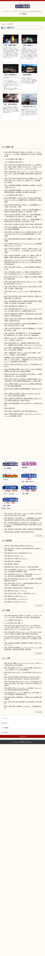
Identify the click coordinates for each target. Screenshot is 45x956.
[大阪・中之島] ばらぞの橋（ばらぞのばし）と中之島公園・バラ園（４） (23, 365)
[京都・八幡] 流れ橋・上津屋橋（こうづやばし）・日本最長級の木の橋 (23, 707)
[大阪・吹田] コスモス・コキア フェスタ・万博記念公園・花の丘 (22, 292)
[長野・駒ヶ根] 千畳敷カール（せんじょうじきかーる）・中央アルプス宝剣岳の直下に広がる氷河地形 (23, 664)
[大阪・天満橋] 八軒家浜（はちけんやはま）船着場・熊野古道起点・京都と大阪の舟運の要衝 (23, 385)
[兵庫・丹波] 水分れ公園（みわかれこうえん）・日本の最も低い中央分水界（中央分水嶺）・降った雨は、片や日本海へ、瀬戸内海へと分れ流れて (23, 683)
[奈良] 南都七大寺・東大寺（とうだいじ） (15, 590)
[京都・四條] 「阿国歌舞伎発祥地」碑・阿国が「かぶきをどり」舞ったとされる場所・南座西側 (23, 349)
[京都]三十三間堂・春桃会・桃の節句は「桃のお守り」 (19, 545)
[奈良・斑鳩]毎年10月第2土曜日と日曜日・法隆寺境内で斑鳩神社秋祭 (23, 529)
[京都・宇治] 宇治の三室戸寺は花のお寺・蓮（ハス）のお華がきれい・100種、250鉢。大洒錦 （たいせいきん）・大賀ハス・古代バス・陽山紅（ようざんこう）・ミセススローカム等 (23, 166)
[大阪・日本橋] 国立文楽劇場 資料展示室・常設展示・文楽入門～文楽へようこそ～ (23, 186)
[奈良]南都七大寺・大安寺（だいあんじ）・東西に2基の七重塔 (21, 566)
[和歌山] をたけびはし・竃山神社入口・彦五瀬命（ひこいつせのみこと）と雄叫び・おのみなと (23, 339)
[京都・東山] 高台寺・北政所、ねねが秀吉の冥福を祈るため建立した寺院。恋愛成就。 (23, 549)
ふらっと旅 (6, 658)
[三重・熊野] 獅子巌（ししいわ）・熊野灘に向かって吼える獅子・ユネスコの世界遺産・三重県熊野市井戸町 (23, 693)
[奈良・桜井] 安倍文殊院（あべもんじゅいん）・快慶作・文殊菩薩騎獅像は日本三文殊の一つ (23, 579)
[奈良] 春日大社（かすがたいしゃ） (13, 555)
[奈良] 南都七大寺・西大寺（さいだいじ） (15, 601)
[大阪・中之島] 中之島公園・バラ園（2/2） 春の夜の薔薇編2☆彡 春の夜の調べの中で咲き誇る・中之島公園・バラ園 (23, 215)
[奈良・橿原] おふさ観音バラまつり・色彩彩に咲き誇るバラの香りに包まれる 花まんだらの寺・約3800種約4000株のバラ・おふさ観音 (23, 234)
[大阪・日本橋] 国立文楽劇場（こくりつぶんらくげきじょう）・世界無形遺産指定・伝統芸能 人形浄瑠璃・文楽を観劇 (23, 191)
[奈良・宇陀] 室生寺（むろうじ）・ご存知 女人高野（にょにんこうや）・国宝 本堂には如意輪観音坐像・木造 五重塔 (22, 575)
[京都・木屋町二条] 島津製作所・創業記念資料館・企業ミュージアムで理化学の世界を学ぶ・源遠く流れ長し (23, 399)
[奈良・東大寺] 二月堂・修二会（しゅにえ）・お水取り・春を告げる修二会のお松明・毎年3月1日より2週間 (23, 514)
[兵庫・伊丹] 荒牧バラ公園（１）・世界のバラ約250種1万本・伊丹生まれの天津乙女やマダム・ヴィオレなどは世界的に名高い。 (23, 273)
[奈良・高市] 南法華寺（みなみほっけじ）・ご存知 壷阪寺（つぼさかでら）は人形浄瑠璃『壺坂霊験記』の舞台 (23, 570)
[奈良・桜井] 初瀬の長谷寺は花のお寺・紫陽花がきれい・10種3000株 (22, 240)
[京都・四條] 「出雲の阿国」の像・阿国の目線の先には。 (21, 411)
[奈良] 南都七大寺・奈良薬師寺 (12, 561)
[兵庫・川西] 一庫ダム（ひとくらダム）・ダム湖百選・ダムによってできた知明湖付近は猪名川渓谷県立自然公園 (23, 689)
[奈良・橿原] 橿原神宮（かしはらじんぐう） (16, 599)
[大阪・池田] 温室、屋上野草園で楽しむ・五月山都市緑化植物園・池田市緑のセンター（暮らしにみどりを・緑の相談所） (22, 334)
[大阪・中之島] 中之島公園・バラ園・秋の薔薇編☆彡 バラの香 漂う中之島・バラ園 (23, 329)
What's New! (6, 508)
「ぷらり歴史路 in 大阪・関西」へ (14, 159)
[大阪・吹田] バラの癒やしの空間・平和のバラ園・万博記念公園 (23, 224)
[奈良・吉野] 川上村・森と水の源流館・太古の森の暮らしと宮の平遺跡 (23, 702)
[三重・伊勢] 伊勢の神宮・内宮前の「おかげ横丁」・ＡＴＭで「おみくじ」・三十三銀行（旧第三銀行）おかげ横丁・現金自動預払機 (23, 154)
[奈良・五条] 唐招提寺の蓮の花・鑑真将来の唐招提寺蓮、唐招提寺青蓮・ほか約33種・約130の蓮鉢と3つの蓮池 (23, 302)
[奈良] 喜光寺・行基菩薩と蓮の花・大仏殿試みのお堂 (18, 588)
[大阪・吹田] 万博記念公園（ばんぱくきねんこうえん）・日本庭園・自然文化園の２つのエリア (23, 282)
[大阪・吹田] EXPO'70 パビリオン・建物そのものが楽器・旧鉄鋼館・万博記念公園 (23, 277)
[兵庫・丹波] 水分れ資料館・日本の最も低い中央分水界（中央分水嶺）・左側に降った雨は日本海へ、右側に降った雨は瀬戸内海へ (22, 678)
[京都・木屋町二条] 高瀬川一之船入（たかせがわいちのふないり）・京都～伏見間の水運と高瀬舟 (22, 394)
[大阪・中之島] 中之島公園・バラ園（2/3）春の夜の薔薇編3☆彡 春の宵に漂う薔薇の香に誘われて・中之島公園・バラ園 (23, 210)
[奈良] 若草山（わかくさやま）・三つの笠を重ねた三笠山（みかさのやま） (23, 673)
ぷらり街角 (6, 610)
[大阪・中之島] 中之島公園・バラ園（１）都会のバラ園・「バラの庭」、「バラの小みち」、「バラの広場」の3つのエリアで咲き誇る (23, 250)
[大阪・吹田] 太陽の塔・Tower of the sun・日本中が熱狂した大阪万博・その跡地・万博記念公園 (23, 287)
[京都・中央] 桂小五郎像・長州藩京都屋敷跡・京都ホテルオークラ (23, 389)
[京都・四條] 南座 (9, 408)
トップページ (4, 718)
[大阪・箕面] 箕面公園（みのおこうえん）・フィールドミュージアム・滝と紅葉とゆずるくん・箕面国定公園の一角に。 (23, 310)
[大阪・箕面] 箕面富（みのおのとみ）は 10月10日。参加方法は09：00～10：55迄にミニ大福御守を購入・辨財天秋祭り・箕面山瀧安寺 (23, 200)
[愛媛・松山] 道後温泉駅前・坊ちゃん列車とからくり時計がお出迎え (23, 404)
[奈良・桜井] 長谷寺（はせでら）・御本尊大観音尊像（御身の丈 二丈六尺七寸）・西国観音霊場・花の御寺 (23, 584)
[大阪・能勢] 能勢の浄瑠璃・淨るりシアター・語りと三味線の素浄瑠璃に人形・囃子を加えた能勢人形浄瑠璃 (23, 370)
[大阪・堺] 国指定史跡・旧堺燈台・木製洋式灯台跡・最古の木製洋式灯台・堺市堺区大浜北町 (23, 314)
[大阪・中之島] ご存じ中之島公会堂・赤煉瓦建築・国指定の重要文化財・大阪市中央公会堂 (23, 319)
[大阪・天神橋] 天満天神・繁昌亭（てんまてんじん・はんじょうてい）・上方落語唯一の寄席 (23, 415)
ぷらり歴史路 (22, 4)
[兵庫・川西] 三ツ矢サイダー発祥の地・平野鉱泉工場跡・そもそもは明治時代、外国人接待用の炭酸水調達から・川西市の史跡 (23, 380)
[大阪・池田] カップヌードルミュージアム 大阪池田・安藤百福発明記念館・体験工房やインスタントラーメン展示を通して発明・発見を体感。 (22, 262)
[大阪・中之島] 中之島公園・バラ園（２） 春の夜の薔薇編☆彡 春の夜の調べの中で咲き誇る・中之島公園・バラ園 (23, 220)
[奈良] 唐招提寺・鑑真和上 (11, 564)
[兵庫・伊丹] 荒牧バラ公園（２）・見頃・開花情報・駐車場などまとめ (23, 268)
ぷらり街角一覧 (7, 147)
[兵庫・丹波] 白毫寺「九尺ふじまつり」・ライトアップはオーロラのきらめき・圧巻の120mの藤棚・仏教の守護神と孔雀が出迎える (23, 173)
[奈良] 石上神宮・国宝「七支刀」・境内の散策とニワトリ (20, 593)
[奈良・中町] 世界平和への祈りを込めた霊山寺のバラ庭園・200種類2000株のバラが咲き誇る (22, 297)
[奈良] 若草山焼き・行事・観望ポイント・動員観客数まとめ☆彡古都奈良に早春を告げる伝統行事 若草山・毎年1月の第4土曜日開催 (23, 519)
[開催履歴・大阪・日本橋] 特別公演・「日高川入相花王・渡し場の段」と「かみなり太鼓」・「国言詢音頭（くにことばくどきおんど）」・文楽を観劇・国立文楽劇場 (23, 359)
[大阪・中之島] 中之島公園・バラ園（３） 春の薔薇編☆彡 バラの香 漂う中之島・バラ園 (23, 205)
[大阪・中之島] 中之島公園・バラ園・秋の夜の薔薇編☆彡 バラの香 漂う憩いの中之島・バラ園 (23, 324)
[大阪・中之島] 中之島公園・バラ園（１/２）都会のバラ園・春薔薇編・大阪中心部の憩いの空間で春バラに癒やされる (22, 256)
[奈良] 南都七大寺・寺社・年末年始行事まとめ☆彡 (18, 553)
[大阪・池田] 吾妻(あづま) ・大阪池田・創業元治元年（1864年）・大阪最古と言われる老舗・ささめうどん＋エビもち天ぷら (23, 344)
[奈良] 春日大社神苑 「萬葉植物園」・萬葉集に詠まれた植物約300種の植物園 (22, 698)
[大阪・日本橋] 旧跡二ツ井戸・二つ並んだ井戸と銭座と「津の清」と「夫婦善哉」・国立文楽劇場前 (22, 353)
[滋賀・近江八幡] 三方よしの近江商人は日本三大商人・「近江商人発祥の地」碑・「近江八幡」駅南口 (23, 375)
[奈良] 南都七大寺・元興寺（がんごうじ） (15, 596)
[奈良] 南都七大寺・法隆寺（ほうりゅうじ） (16, 558)
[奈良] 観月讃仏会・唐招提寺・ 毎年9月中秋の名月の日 (19, 532)
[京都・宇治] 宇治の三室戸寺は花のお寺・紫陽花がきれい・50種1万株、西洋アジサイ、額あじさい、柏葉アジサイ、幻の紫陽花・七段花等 (23, 180)
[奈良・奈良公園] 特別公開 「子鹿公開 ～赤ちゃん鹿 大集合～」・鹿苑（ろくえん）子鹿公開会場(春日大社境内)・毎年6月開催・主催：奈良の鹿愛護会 (23, 524)
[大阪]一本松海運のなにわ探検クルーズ (15, 306)
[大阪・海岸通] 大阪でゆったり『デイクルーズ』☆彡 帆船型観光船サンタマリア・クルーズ (23, 244)
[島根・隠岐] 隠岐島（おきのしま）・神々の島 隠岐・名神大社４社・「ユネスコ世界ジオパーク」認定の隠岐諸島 (23, 668)
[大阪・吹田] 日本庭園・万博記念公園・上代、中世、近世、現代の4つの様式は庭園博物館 (23, 228)
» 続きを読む (38, 535)
